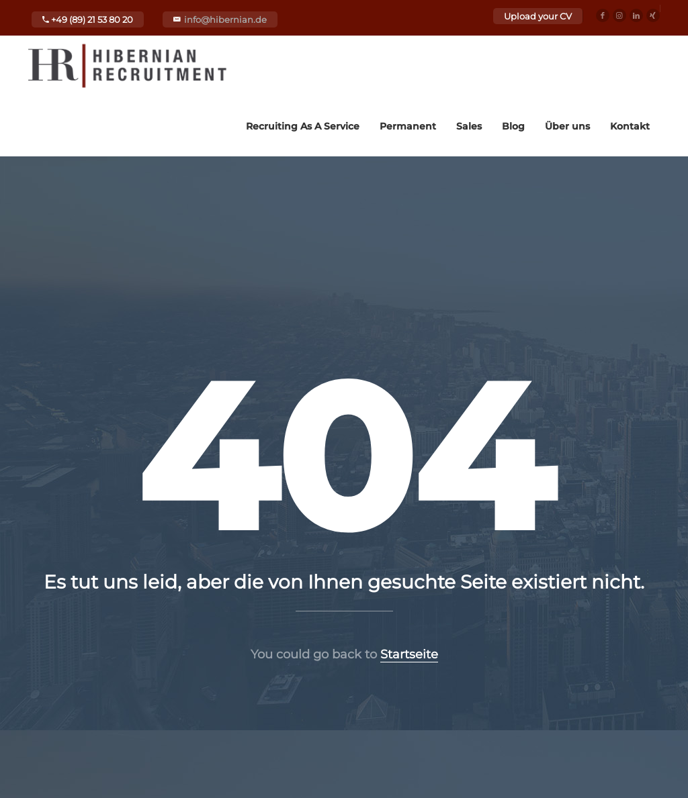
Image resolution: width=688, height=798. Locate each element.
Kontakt (630, 126)
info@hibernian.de (225, 19)
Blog (513, 126)
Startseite (409, 654)
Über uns (567, 126)
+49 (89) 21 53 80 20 (87, 19)
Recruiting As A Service (302, 126)
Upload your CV (538, 16)
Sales (469, 126)
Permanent (408, 126)
